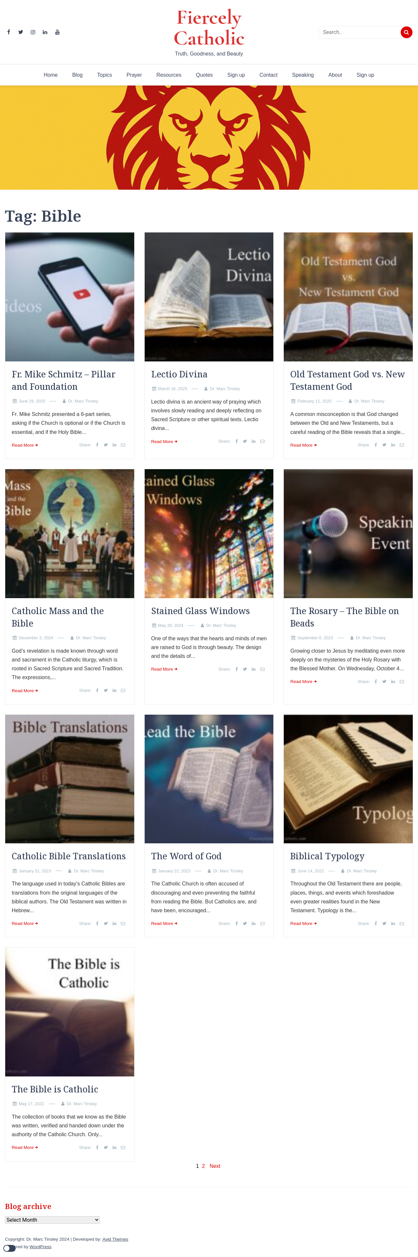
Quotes (204, 75)
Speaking (303, 75)
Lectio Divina (179, 374)
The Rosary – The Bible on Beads (344, 617)
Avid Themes (115, 1239)
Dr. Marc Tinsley (83, 401)
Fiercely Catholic (209, 27)
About (335, 75)
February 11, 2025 (314, 401)
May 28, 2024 (171, 625)
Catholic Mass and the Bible (58, 617)
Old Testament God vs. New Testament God (347, 380)
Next (215, 1166)
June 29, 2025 (32, 401)
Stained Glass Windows (200, 611)
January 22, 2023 (174, 870)
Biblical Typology (327, 856)
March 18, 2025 (172, 388)
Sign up (236, 75)
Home (51, 75)
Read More (23, 445)
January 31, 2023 (35, 870)
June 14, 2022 (310, 870)
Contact (269, 75)
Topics (104, 75)
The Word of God (186, 856)
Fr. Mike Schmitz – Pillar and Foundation (64, 380)
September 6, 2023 (315, 637)
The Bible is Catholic (55, 1089)
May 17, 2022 (31, 1103)
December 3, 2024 (36, 637)
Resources (168, 75)
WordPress (41, 1246)
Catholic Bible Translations (69, 856)
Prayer (134, 75)
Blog (77, 75)
